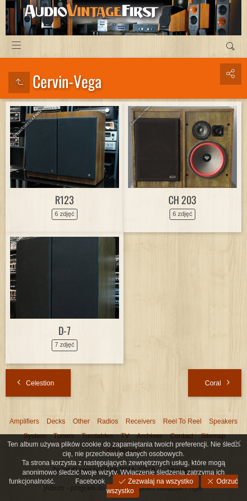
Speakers (223, 421)
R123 (64, 199)
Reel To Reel (182, 421)
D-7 (64, 330)
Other (81, 421)
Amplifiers (24, 421)
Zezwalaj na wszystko (159, 481)
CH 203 (182, 199)
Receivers (140, 421)
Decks (56, 421)
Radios (107, 421)
